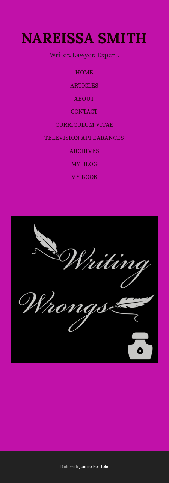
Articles (84, 85)
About (84, 99)
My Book (84, 177)
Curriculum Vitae (84, 125)
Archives (84, 151)
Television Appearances (84, 138)
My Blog (84, 164)
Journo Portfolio (94, 466)
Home (84, 72)
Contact (84, 111)
